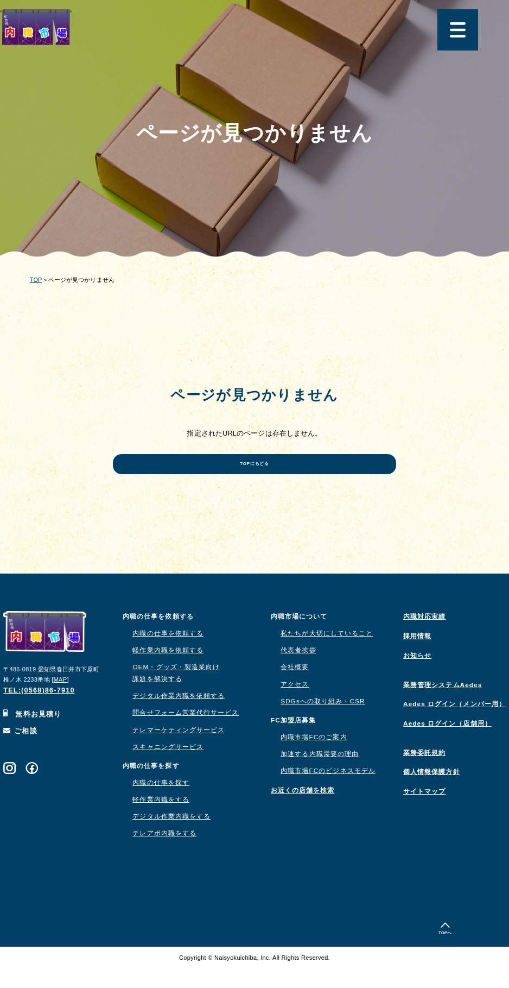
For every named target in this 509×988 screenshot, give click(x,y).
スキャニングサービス (167, 766)
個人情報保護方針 (431, 791)
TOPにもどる (254, 478)
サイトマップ (424, 811)
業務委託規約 (424, 772)
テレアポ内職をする (164, 853)
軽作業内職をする (160, 819)
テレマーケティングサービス (178, 749)
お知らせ (417, 675)
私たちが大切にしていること (327, 653)
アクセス (295, 703)
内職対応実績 (424, 636)
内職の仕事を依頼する (167, 653)
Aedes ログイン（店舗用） (447, 743)
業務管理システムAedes (442, 704)
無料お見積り (32, 733)
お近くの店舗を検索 (303, 810)
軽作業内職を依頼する (167, 670)
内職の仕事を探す (160, 802)
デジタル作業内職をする (171, 836)
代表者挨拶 (298, 670)
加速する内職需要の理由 (320, 773)
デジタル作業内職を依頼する (178, 715)
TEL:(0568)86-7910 (39, 710)
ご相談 (20, 750)
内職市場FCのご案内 (314, 756)
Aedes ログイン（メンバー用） (454, 723)
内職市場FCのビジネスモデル (328, 790)
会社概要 (295, 686)
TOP (36, 279)
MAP (60, 698)
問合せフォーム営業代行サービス (185, 732)
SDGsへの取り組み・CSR (323, 720)
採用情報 (417, 655)
